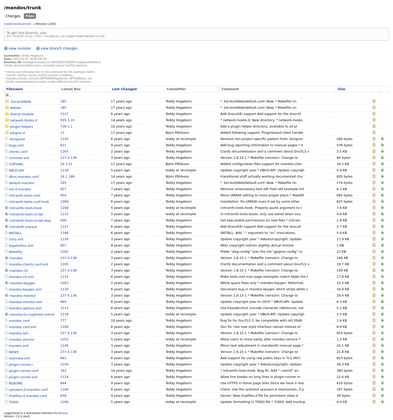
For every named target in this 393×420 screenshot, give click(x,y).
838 (63, 396)
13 (62, 133)
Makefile (15, 252)
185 (63, 102)
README (16, 384)
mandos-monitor (23, 296)
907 (63, 246)
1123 (64, 309)
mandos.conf (19, 321)
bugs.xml (16, 146)
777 (63, 321)
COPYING (16, 165)
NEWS (14, 353)
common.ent (19, 159)
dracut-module (22, 115)
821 (63, 146)
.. (8, 96)
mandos (17, 24)
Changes (13, 16)
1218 (64, 171)
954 (63, 196)
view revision (20, 49)
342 (63, 371)
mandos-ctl (19, 271)
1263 (64, 284)
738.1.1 (66, 127)
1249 (64, 346)
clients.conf (18, 152)
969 (63, 302)
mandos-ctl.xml (21, 277)
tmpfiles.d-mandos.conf (28, 396)
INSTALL (15, 234)
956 (63, 221)
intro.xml (16, 240)
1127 (64, 114)
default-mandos (21, 184)
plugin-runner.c (21, 365)
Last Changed (124, 90)
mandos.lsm (18, 334)
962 (63, 359)
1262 (64, 252)
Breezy (63, 413)
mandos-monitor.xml (25, 303)
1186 (64, 233)
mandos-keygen (22, 284)
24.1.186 (67, 177)
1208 (64, 208)
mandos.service (21, 340)
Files (30, 16)
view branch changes (59, 49)
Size (341, 90)
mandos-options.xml (25, 309)
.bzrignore (17, 140)
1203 (64, 340)
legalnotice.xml (21, 246)
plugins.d (17, 133)
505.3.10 (67, 121)
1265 (64, 152)
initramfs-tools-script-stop (30, 221)
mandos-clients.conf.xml (28, 265)
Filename (14, 90)
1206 (64, 402)
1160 (64, 390)
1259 (64, 240)
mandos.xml (19, 346)
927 (63, 190)
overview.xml (19, 359)
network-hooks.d (23, 121)
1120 (64, 290)
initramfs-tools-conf (24, 196)
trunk (27, 24)
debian (15, 108)
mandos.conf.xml (22, 328)
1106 (64, 327)
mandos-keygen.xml (25, 290)
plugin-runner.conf (23, 371)
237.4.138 (68, 158)
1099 (64, 202)
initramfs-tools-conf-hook (29, 202)
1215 (64, 215)
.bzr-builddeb (20, 102)
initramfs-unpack (23, 227)
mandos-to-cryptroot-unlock (32, 315)
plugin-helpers (21, 127)
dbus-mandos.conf (24, 177)
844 (63, 384)
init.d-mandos (20, 190)
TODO (13, 403)
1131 (64, 277)
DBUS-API (16, 171)
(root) (8, 24)
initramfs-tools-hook (26, 209)
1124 (64, 377)
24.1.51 (66, 165)
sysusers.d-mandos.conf (28, 390)
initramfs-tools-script (26, 215)
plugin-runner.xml (23, 378)
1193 (64, 140)
